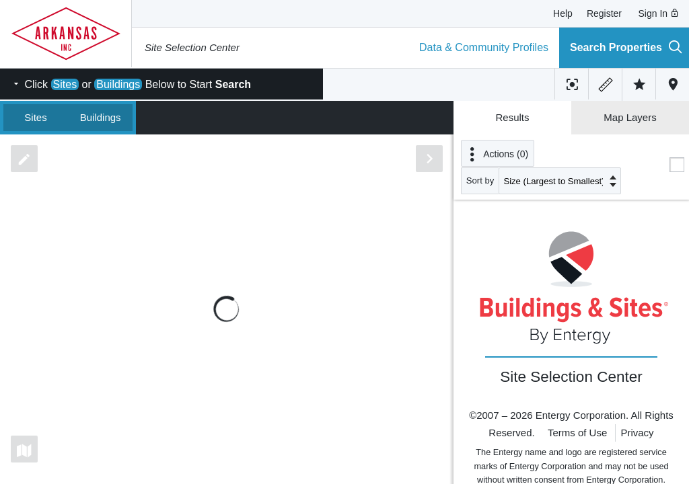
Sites (35, 117)
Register (604, 13)
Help (563, 13)
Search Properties (626, 47)
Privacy (636, 432)
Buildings (100, 117)
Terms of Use (577, 432)
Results (512, 117)
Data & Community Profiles (483, 47)
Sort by (480, 180)
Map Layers (630, 117)
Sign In (659, 13)
